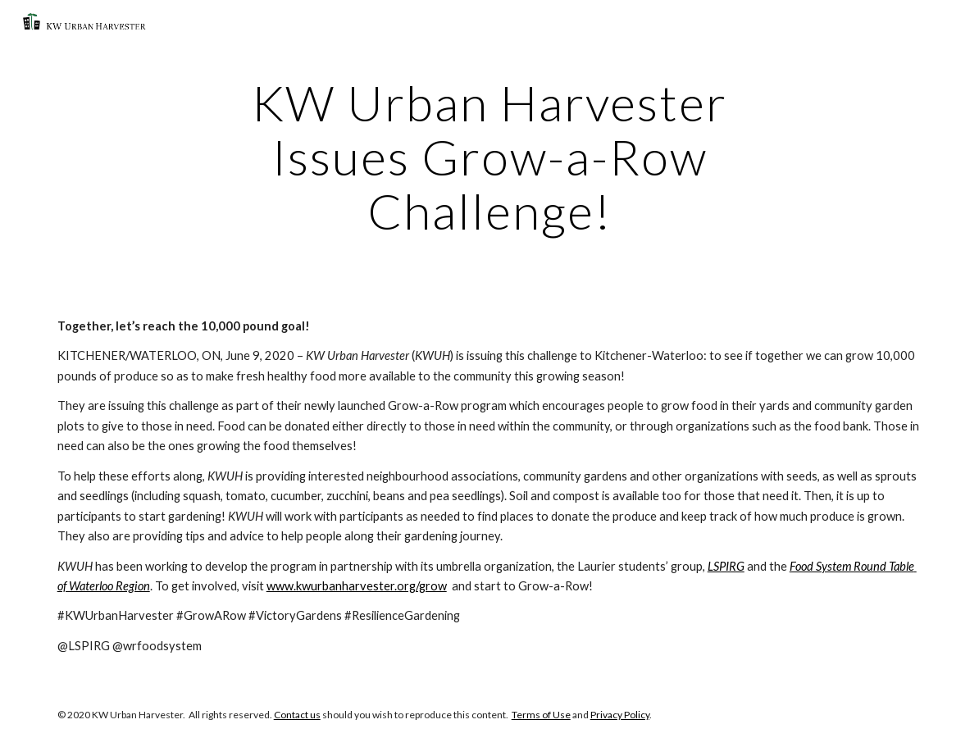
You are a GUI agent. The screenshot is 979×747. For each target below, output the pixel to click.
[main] (490, 156)
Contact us (297, 714)
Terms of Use (541, 714)
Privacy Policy (619, 714)
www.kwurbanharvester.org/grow (356, 586)
